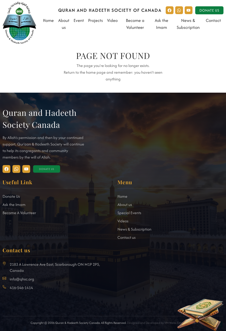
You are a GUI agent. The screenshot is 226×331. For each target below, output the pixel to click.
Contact (213, 20)
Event (79, 20)
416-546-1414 (21, 288)
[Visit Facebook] (16, 169)
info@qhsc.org (22, 279)
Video (112, 20)
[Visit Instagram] (6, 169)
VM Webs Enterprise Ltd (179, 322)
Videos (122, 221)
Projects (95, 20)
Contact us (126, 237)
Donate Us (209, 10)
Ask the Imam (14, 204)
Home (48, 20)
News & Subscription (134, 229)
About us (124, 204)
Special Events (129, 213)
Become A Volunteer (19, 213)
